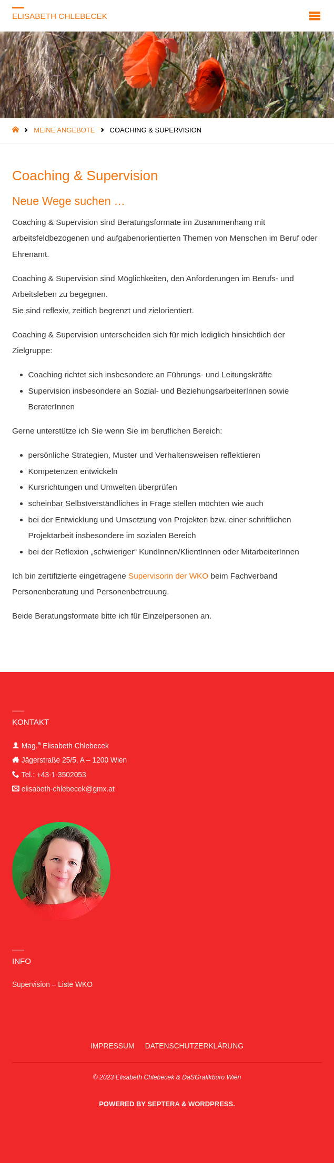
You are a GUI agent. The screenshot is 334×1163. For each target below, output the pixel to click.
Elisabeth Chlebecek (59, 16)
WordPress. (211, 1104)
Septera (163, 1104)
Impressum (112, 1046)
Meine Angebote (64, 130)
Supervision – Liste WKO (52, 985)
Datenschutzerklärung (194, 1046)
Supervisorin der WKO (168, 575)
